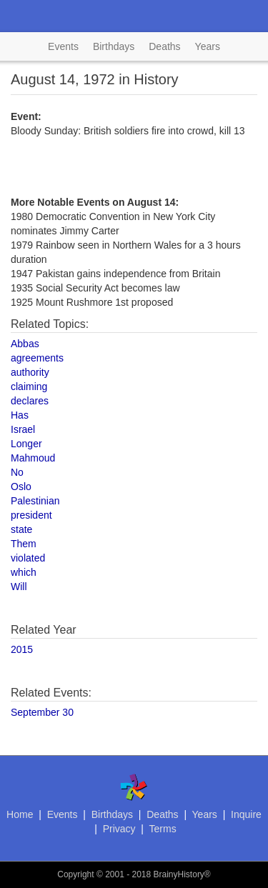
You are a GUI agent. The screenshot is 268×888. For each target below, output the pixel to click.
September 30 (42, 712)
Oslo (21, 486)
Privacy (119, 828)
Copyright (75, 874)
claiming (29, 386)
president (31, 515)
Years (207, 46)
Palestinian (35, 501)
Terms (163, 828)
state (21, 529)
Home (19, 814)
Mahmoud (33, 458)
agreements (37, 358)
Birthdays (113, 46)
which (23, 572)
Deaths (164, 46)
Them (23, 543)
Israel (23, 429)
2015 (22, 649)
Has (20, 415)
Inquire (246, 814)
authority (30, 372)
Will (19, 586)
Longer (26, 443)
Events (63, 46)
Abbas (25, 343)
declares (30, 400)
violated (28, 558)
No (17, 472)
